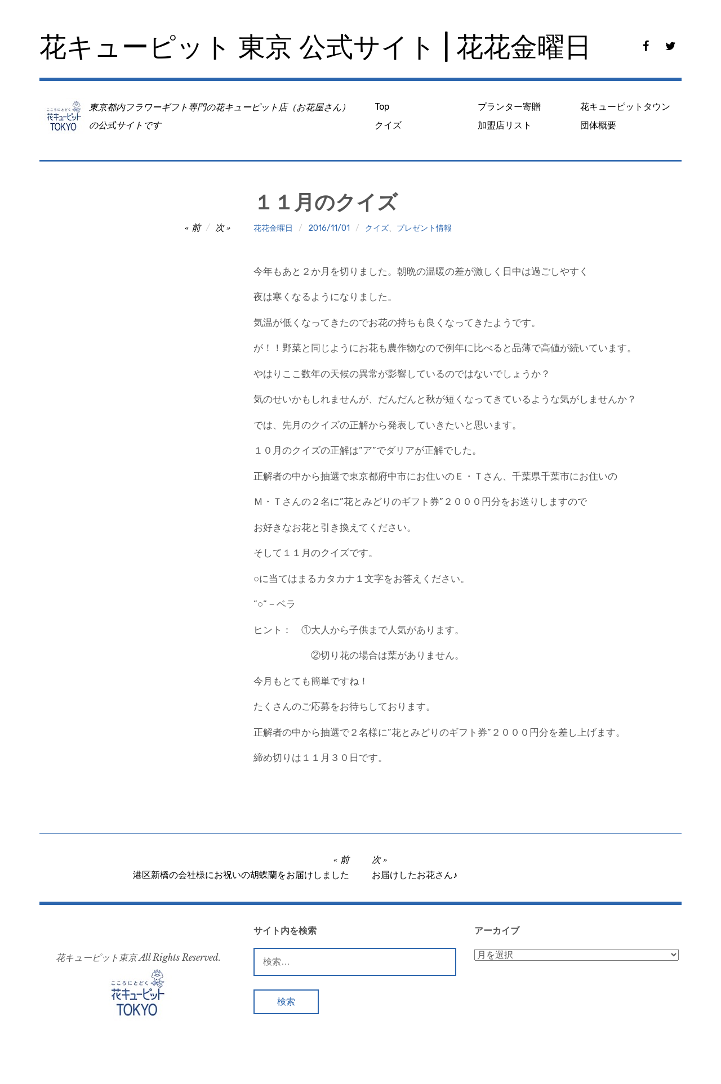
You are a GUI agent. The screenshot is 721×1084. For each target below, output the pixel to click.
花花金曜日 (273, 228)
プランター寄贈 (509, 106)
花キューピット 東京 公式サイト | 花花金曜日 (315, 47)
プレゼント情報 (424, 228)
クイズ (388, 125)
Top (382, 106)
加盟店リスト (505, 125)
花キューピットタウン (625, 106)
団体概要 (598, 125)
